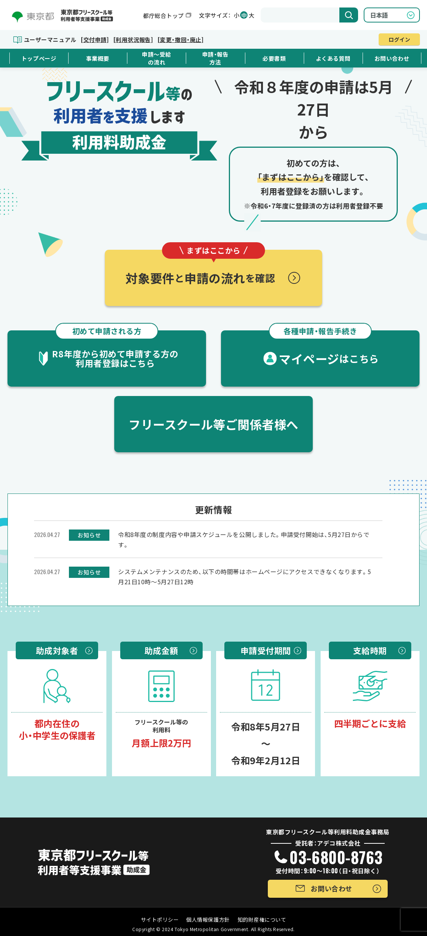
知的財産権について (262, 919)
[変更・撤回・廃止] (180, 39)
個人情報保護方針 (208, 919)
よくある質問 (333, 58)
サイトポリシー (160, 919)
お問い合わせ (392, 58)
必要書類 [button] (274, 58)
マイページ (324, 348)
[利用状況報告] (133, 39)
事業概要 (97, 58)
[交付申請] (95, 39)
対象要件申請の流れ (200, 268)
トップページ (38, 58)
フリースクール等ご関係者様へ (213, 424)
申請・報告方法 (215, 58)
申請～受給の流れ (156, 58)
